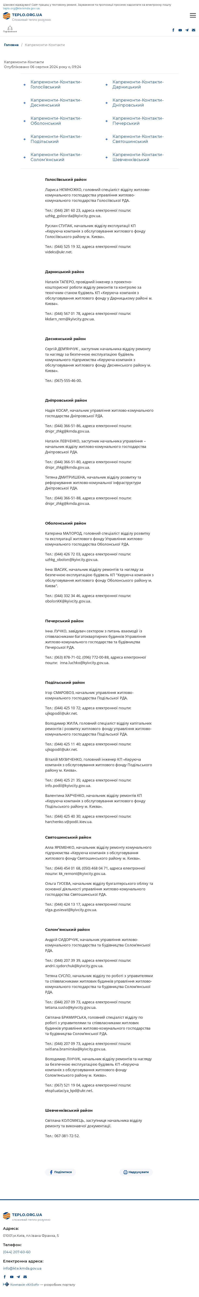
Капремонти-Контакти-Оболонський (56, 121)
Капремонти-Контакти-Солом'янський (56, 157)
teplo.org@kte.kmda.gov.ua (21, 8)
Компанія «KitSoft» (25, 1285)
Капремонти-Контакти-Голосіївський (56, 84)
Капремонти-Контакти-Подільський (56, 139)
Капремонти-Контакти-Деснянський (56, 103)
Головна (11, 45)
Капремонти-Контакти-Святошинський (138, 139)
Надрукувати (139, 1172)
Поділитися (63, 1172)
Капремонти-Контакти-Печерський (138, 121)
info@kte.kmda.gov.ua (22, 1268)
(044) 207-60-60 (17, 1252)
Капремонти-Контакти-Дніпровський (138, 103)
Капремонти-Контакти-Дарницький (138, 84)
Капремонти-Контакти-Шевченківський (138, 157)
